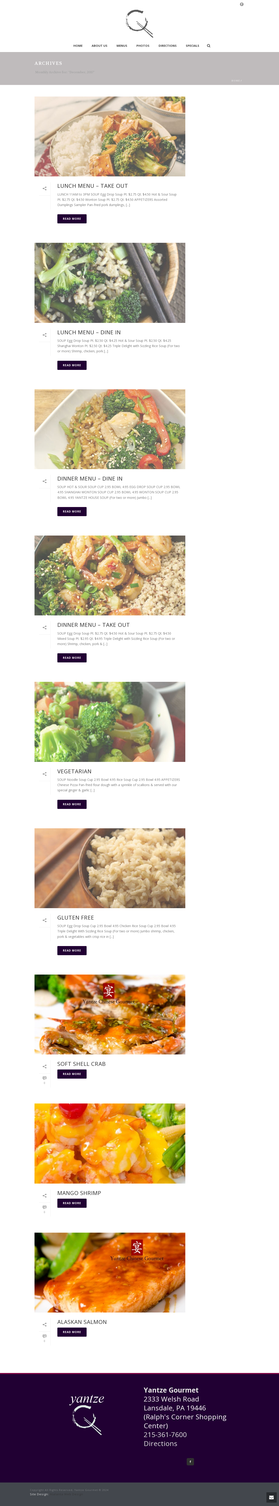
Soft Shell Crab (81, 1063)
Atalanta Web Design (66, 1494)
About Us (99, 46)
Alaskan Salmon (82, 1322)
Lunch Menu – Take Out (92, 185)
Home (77, 46)
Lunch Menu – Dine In (89, 332)
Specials (192, 46)
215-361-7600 (165, 1434)
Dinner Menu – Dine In (90, 478)
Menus (122, 46)
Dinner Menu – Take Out (93, 624)
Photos (142, 46)
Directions (168, 46)
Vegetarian (74, 771)
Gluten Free (75, 917)
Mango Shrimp (79, 1193)
